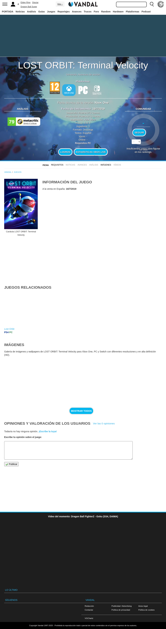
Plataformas (132, 11)
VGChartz (89, 618)
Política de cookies (146, 610)
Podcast (146, 11)
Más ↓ (60, 4)
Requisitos (57, 165)
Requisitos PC (83, 143)
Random (106, 11)
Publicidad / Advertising (122, 606)
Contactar (89, 610)
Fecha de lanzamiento (75, 108)
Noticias (20, 11)
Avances (76, 11)
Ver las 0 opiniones (104, 423)
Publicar (11, 464)
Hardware (118, 11)
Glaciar (35, 2)
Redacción (89, 606)
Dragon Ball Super (29, 7)
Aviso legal (143, 606)
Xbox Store (90, 119)
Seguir (139, 132)
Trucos (88, 11)
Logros (65, 152)
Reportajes (64, 11)
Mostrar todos (81, 411)
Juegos (51, 11)
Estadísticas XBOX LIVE (91, 152)
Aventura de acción (89, 74)
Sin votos (143, 150)
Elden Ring (26, 2)
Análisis (31, 11)
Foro (96, 11)
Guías (41, 11)
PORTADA (7, 11)
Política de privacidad (121, 610)
